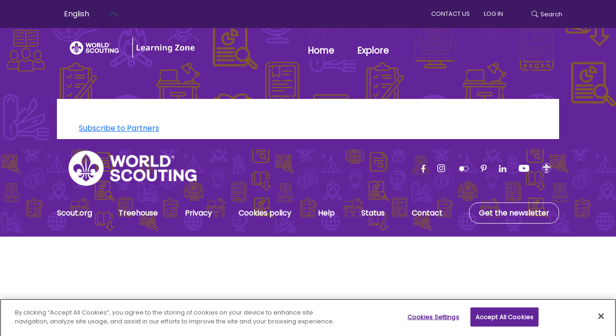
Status (373, 213)
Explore (373, 50)
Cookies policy (264, 213)
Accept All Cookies (504, 320)
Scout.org (74, 213)
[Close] (601, 320)
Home (321, 50)
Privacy (198, 213)
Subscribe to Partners (119, 128)
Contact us (450, 13)
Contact (427, 213)
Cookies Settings (433, 320)
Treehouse (138, 213)
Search (547, 14)
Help (326, 213)
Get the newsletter (514, 213)
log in (493, 13)
